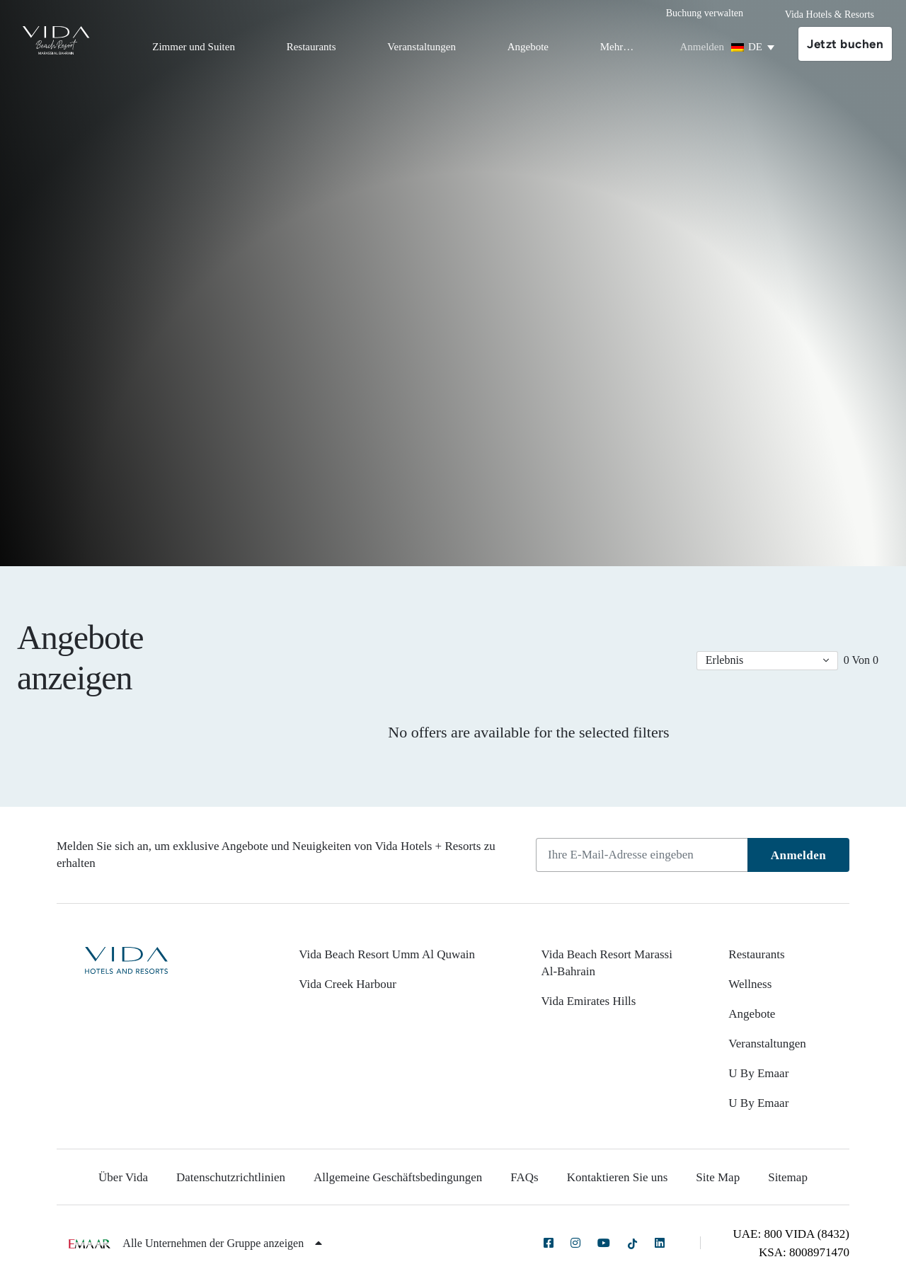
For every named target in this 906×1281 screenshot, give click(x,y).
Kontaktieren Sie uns (617, 1177)
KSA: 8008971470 (804, 1252)
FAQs (524, 1177)
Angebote (528, 46)
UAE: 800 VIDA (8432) (791, 1234)
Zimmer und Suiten (193, 46)
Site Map (718, 1177)
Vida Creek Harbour (347, 984)
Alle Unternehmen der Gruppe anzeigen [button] (222, 1243)
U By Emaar (758, 1073)
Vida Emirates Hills (588, 1001)
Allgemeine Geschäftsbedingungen (398, 1177)
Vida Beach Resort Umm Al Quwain (387, 954)
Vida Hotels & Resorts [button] (829, 14)
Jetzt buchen (845, 44)
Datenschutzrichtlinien (230, 1177)
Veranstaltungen (421, 46)
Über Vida (123, 1177)
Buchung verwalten (704, 13)
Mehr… (617, 46)
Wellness (750, 984)
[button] (767, 660)
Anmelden (799, 855)
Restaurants (311, 46)
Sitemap (788, 1177)
